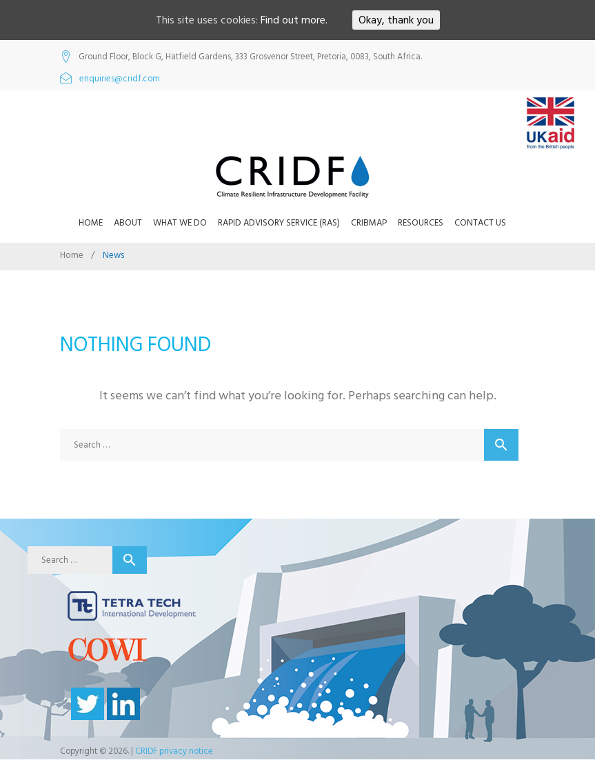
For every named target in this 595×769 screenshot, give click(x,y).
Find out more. (294, 20)
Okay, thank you (396, 20)
